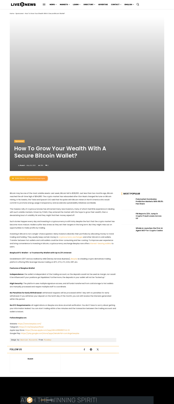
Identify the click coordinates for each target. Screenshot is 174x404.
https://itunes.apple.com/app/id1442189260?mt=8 (47, 263)
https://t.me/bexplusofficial (31, 259)
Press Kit (93, 383)
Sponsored (20, 13)
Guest (22, 98)
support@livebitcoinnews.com (91, 381)
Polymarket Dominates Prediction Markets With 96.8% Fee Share (149, 134)
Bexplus (74, 191)
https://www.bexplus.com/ (29, 256)
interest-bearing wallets (100, 176)
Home (12, 13)
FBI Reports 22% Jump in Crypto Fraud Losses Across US (148, 148)
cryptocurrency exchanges (71, 169)
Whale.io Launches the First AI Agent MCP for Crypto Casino (149, 161)
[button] (137, 4)
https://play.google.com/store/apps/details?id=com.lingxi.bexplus (50, 266)
